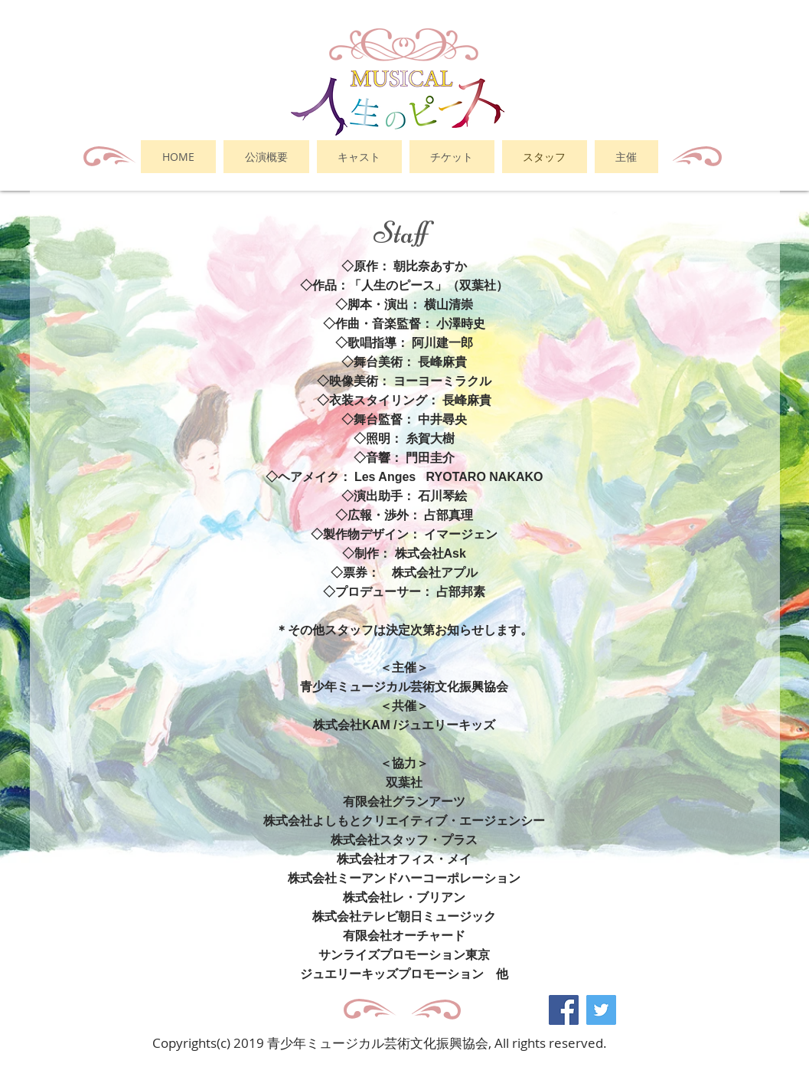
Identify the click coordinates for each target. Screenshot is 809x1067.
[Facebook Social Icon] (564, 1010)
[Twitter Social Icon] (601, 1010)
